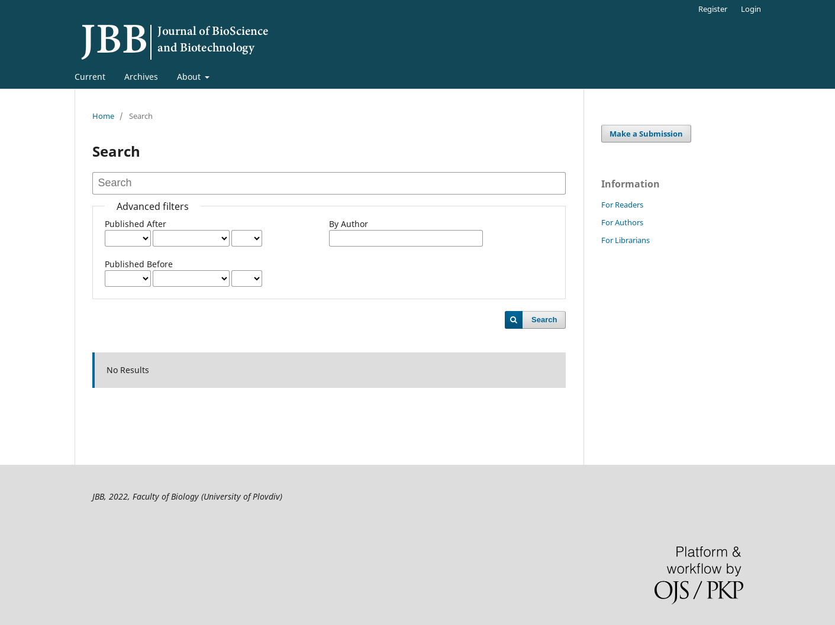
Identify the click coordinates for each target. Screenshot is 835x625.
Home (103, 116)
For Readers (622, 204)
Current (90, 76)
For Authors (622, 222)
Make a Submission (646, 133)
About (190, 76)
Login (751, 9)
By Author (348, 223)
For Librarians (625, 240)
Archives (141, 76)
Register (712, 9)
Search (544, 319)
